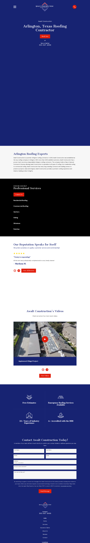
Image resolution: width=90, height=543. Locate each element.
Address (16, 371)
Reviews (45, 444)
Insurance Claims (45, 438)
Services (45, 435)
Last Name (48, 360)
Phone (15, 366)
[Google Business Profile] (49, 535)
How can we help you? (19, 382)
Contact (45, 448)
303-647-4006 (45, 45)
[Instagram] (45, 535)
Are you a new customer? (20, 377)
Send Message (45, 401)
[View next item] (18, 181)
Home (45, 431)
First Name (16, 360)
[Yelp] (52, 535)
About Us (45, 441)
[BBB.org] (38, 535)
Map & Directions (45, 465)
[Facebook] (41, 535)
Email (47, 366)
